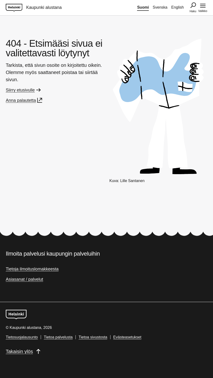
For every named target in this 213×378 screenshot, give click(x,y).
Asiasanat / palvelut (24, 279)
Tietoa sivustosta (93, 337)
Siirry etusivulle (24, 90)
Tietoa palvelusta (58, 337)
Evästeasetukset (127, 337)
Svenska (160, 7)
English (177, 7)
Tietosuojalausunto (22, 337)
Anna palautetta (24, 100)
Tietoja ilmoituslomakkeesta (32, 269)
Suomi (143, 7)
